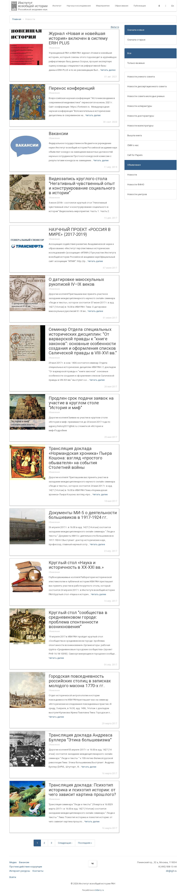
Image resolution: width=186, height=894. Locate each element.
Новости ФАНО (135, 184)
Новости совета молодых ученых (146, 96)
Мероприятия (103, 5)
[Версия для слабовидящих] (166, 5)
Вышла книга (134, 135)
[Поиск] (159, 5)
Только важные (136, 63)
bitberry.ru (99, 890)
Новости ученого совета (141, 76)
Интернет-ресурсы (19, 871)
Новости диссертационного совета (147, 86)
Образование (121, 5)
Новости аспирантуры (139, 106)
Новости (132, 174)
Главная (16, 19)
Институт (56, 5)
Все (129, 53)
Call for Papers (135, 155)
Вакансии (24, 862)
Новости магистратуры (140, 125)
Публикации (140, 5)
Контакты (38, 871)
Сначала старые (136, 39)
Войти (12, 877)
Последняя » (85, 843)
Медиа (13, 862)
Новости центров (137, 194)
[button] (115, 27)
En (172, 5)
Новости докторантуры (140, 115)
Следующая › (65, 843)
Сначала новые (135, 30)
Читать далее (107, 70)
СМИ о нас (133, 145)
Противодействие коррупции (25, 866)
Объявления (134, 165)
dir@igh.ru (171, 871)
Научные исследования (79, 5)
